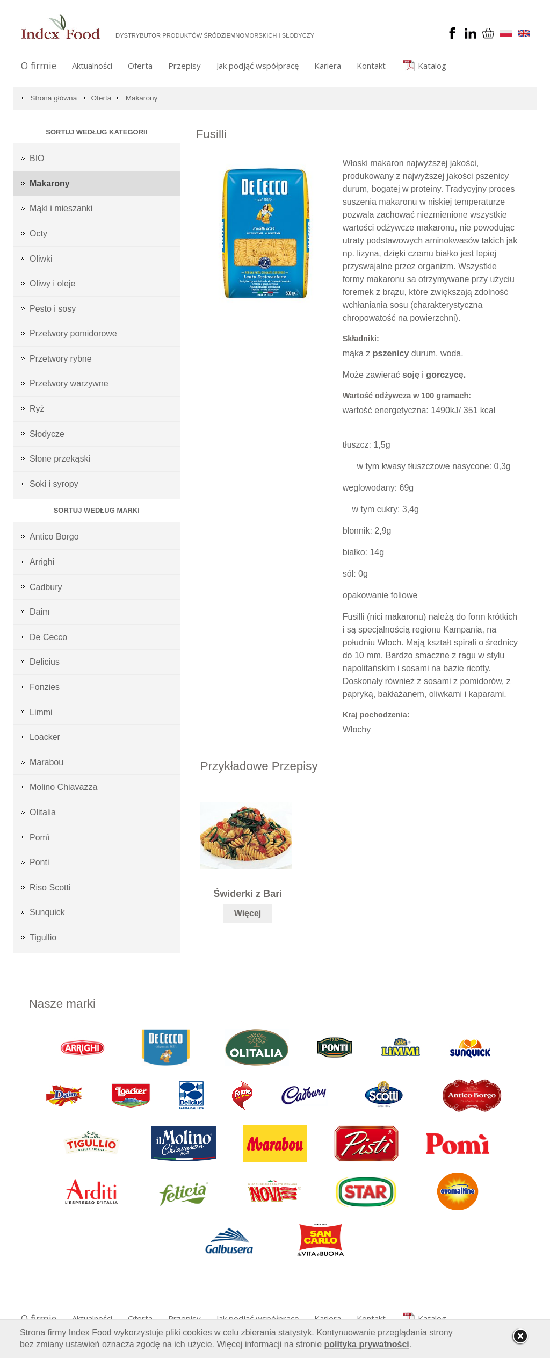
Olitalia (43, 812)
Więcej (248, 913)
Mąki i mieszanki (61, 208)
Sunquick (47, 912)
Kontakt (371, 65)
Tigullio (43, 937)
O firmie (38, 65)
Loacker (45, 737)
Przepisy (184, 65)
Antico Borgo (54, 536)
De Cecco (48, 637)
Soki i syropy (54, 483)
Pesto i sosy (53, 308)
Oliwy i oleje (52, 283)
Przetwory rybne (61, 358)
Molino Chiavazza (63, 787)
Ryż (37, 408)
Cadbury (46, 587)
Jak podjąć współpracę (257, 65)
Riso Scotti (50, 887)
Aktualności (92, 65)
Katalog (432, 65)
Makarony (142, 98)
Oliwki (41, 258)
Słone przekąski (60, 458)
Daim (39, 611)
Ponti (39, 862)
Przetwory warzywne (69, 383)
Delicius (45, 661)
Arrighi (42, 561)
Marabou (46, 762)
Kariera (327, 65)
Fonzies (45, 687)
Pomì (39, 837)
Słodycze (47, 434)
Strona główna (53, 98)
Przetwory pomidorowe (73, 333)
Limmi (41, 712)
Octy (38, 233)
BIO (37, 158)
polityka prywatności (366, 1344)
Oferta (140, 65)
